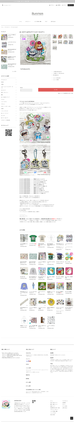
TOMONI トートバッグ (23, 325)
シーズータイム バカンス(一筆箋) (42, 308)
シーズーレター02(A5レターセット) (33, 308)
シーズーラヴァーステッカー (12, 43)
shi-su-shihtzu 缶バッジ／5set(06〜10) (42, 277)
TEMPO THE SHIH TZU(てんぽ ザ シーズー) (42, 244)
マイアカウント (65, 400)
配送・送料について (53, 404)
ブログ (46, 21)
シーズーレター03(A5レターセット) (12, 35)
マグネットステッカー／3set (42, 292)
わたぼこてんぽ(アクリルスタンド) (42, 326)
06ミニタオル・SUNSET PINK (69, 277)
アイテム (70, 5)
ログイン (64, 5)
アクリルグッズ (7, 27)
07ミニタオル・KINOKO (60, 276)
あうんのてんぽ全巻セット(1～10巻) (60, 292)
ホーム (20, 21)
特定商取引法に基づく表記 (68, 93)
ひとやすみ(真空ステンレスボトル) (24, 244)
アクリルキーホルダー (14, 27)
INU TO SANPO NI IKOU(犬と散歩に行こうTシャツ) (51, 244)
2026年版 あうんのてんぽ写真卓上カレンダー (12, 57)
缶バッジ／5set (67, 261)
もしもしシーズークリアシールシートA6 (60, 308)
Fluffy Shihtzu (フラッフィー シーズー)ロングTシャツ (24, 292)
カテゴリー (28, 21)
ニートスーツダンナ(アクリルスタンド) (33, 292)
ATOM (54, 414)
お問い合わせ (53, 21)
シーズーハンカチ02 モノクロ (51, 326)
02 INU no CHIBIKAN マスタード (51, 308)
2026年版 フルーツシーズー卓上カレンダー (51, 292)
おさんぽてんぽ (22, 276)
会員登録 (58, 5)
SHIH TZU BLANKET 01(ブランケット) (12, 50)
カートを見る (64, 406)
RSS (51, 414)
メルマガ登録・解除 (37, 21)
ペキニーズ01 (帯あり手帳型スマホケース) (33, 326)
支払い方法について (53, 402)
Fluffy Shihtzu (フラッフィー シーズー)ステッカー (60, 244)
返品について (60, 93)
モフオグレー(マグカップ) (60, 261)
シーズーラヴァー (32, 243)
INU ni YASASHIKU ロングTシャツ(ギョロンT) (33, 277)
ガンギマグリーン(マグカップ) (51, 262)
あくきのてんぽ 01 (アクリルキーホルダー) (69, 308)
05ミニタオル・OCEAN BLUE (50, 277)
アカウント (53, 5)
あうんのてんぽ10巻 (68, 291)
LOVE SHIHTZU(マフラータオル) (24, 308)
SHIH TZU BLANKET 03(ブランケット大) (12, 64)
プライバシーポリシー (54, 409)
